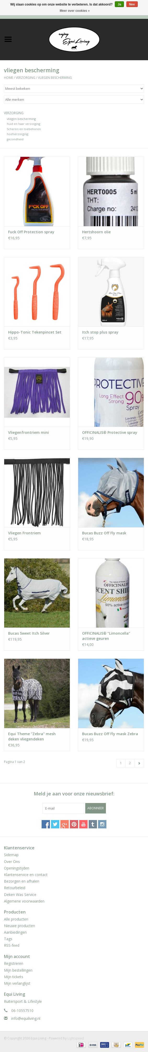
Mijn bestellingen (18, 970)
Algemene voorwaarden (24, 901)
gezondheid (15, 139)
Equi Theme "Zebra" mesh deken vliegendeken (32, 736)
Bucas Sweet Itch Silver (29, 633)
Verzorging (25, 77)
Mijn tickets (13, 976)
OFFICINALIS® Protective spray (109, 432)
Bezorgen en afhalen (21, 881)
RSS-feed (11, 945)
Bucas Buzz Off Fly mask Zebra (110, 733)
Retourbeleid (14, 887)
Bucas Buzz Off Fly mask (104, 532)
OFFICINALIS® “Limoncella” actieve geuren (106, 636)
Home (8, 77)
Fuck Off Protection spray (31, 231)
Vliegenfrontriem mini (28, 432)
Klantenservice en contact (26, 874)
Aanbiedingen (15, 932)
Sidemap (11, 854)
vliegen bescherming (55, 77)
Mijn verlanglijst (17, 983)
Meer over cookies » (75, 11)
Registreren (13, 963)
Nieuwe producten (19, 925)
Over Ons (12, 861)
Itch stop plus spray (100, 332)
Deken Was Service (20, 894)
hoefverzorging (17, 134)
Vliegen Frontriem (24, 532)
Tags (8, 938)
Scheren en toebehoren (24, 129)
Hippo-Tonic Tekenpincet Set (34, 332)
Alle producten (16, 919)
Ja (119, 4)
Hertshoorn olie (96, 231)
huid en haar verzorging (23, 124)
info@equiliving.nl (25, 1018)
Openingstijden (16, 868)
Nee (132, 4)
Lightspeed (75, 1038)
